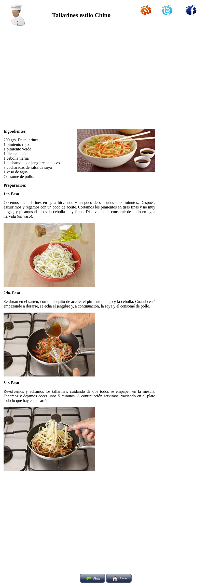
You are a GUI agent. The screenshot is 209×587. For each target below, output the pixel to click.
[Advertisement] (47, 75)
